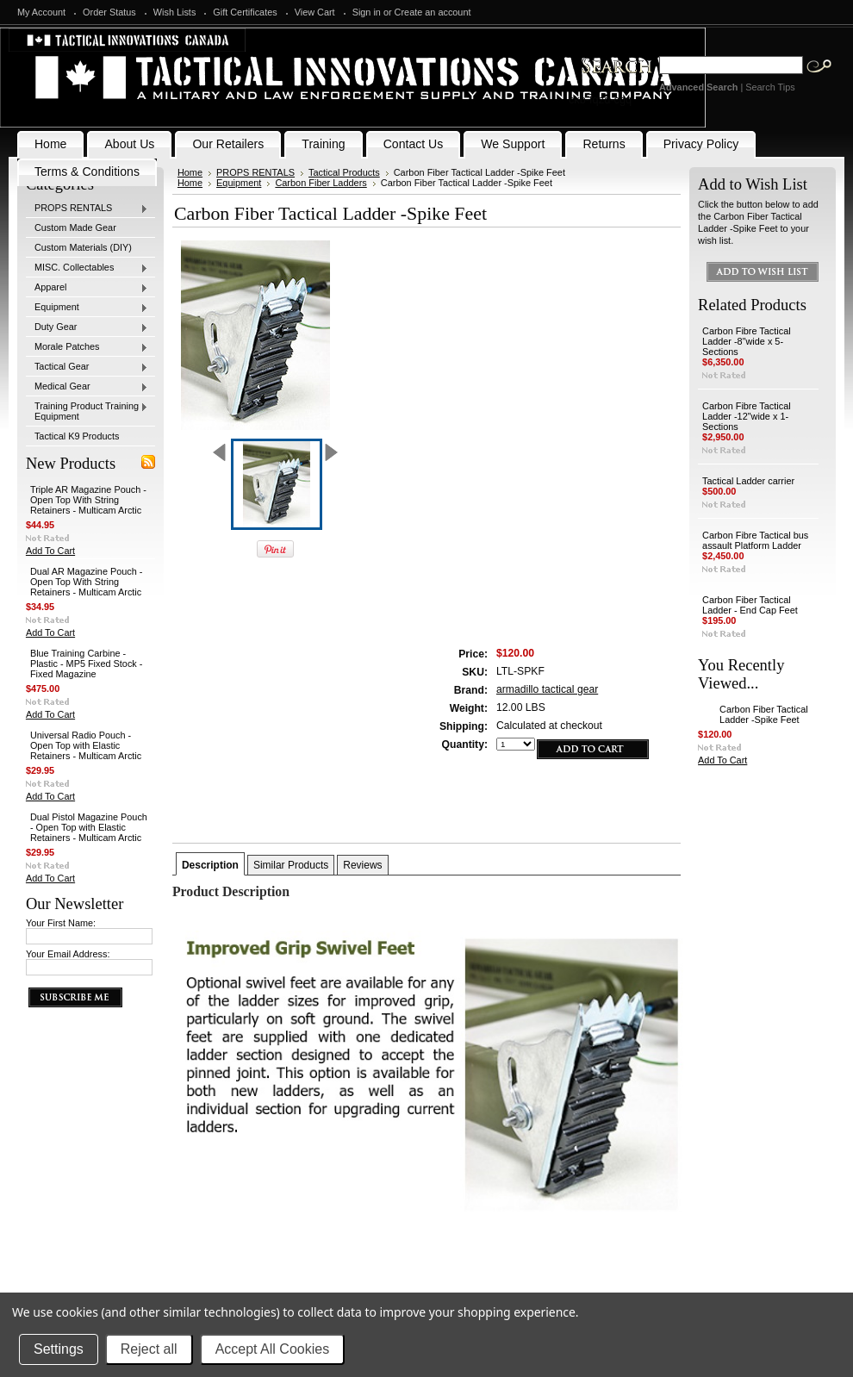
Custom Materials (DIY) (83, 247)
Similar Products (290, 865)
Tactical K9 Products (77, 436)
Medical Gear (87, 387)
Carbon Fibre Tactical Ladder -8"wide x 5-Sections (746, 341)
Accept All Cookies (272, 1349)
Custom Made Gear (75, 227)
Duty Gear (87, 327)
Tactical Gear (87, 367)
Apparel (87, 288)
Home (189, 172)
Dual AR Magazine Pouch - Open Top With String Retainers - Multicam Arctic (86, 581)
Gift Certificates (245, 12)
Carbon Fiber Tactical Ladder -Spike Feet (763, 714)
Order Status (109, 12)
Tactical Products (344, 172)
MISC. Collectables (87, 268)
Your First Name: (61, 923)
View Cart (315, 12)
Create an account (433, 12)
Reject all (149, 1349)
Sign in (366, 12)
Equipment (87, 308)
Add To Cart (50, 550)
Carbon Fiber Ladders (320, 183)
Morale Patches (87, 347)
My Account (41, 12)
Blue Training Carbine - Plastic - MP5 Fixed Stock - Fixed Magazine (86, 663)
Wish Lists (174, 12)
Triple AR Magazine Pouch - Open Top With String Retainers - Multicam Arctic (88, 499)
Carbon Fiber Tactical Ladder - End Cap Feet (750, 605)
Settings (59, 1349)
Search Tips (769, 87)
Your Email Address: (68, 954)
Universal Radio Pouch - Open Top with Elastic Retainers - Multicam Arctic (85, 745)
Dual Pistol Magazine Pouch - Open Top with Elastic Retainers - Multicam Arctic (88, 827)
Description (210, 865)
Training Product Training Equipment (87, 411)
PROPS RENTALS (87, 208)
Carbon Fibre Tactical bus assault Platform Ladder (755, 540)
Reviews (362, 865)
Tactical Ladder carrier (748, 481)
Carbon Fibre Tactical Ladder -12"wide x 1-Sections (746, 416)
